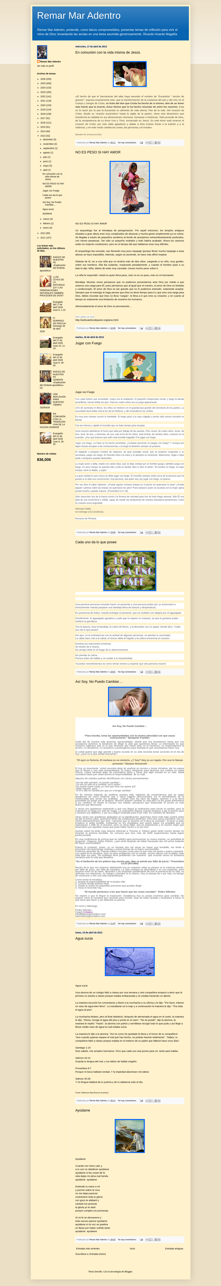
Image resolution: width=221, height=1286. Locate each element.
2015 (43, 127)
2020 (43, 105)
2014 (43, 131)
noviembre (48, 144)
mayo (46, 165)
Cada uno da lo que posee (96, 542)
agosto (46, 152)
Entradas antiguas (174, 1248)
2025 (43, 83)
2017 (43, 118)
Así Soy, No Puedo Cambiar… (99, 682)
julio (45, 157)
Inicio (132, 1248)
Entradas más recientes (88, 1248)
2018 (43, 114)
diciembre (48, 139)
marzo (46, 219)
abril (45, 170)
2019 (43, 109)
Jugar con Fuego (88, 343)
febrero (47, 223)
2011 (43, 237)
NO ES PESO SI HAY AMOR (98, 152)
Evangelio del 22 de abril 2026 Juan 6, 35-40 (58, 360)
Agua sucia (84, 938)
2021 (43, 100)
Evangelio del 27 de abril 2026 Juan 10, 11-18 (59, 343)
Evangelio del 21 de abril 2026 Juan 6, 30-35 (58, 438)
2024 (43, 87)
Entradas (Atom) (97, 1254)
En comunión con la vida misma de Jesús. (108, 52)
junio (45, 161)
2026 (43, 79)
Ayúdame (82, 1110)
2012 (43, 233)
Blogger (128, 1271)
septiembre (49, 148)
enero (46, 227)
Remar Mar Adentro (79, 15)
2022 (43, 96)
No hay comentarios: (127, 143)
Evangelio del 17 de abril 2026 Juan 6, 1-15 (59, 306)
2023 (43, 92)
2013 (43, 136)
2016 (43, 122)
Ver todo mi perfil (45, 66)
